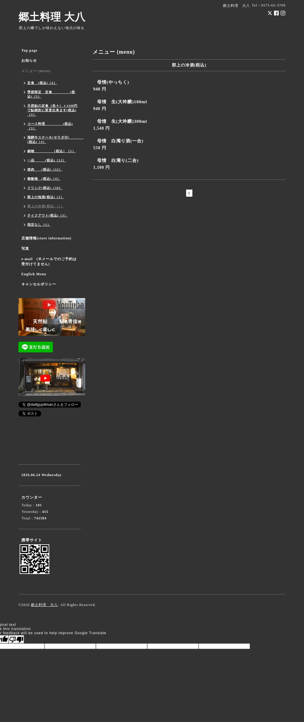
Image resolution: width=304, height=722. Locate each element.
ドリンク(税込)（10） (44, 188)
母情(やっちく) (113, 82)
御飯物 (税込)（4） (44, 178)
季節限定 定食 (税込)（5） (51, 94)
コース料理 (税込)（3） (50, 126)
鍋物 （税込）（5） (51, 151)
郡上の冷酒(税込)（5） (45, 206)
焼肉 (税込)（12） (44, 169)
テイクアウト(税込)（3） (47, 215)
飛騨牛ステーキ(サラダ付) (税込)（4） (54, 140)
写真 (25, 249)
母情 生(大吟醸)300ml (122, 121)
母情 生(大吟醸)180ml (122, 101)
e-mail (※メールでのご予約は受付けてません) (49, 261)
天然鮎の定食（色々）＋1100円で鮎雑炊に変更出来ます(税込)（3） (52, 110)
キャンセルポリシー (38, 284)
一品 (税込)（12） (46, 160)
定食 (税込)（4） (42, 83)
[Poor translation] (16, 639)
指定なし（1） (39, 224)
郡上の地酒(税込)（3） (45, 197)
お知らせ (29, 60)
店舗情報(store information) (46, 238)
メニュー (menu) (36, 71)
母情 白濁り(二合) (118, 160)
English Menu (33, 274)
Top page (29, 50)
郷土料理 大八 (52, 17)
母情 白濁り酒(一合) (120, 141)
